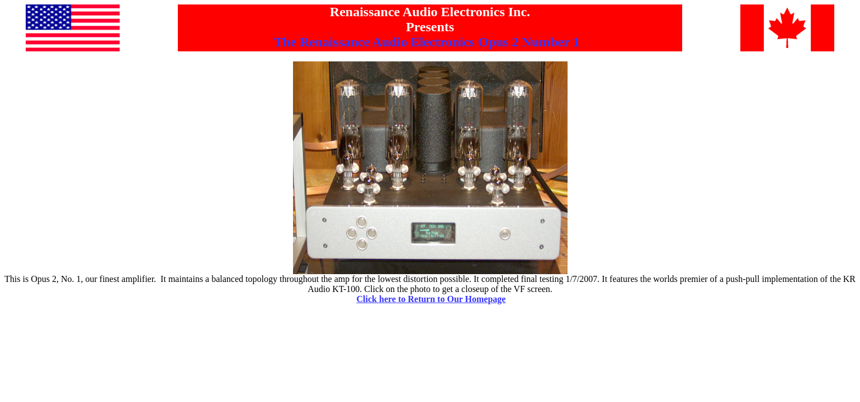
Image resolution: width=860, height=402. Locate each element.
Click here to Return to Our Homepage (431, 299)
